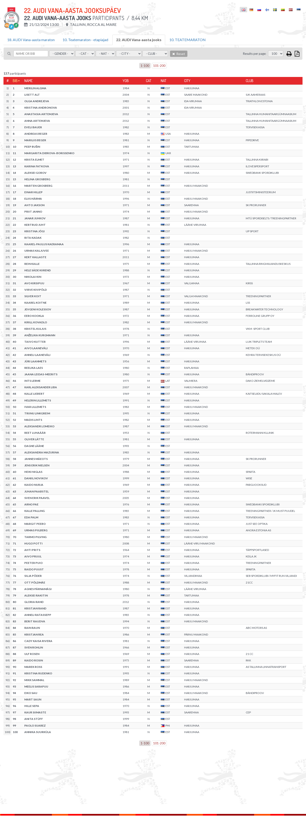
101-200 (159, 65)
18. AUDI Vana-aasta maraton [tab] (31, 39)
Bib (15, 80)
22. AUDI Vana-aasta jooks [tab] (138, 39)
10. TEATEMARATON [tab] (187, 39)
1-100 (145, 65)
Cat (148, 80)
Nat (163, 80)
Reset (178, 54)
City (187, 80)
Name (28, 80)
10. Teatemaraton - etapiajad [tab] (85, 39)
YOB (126, 80)
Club (249, 80)
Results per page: (254, 53)
